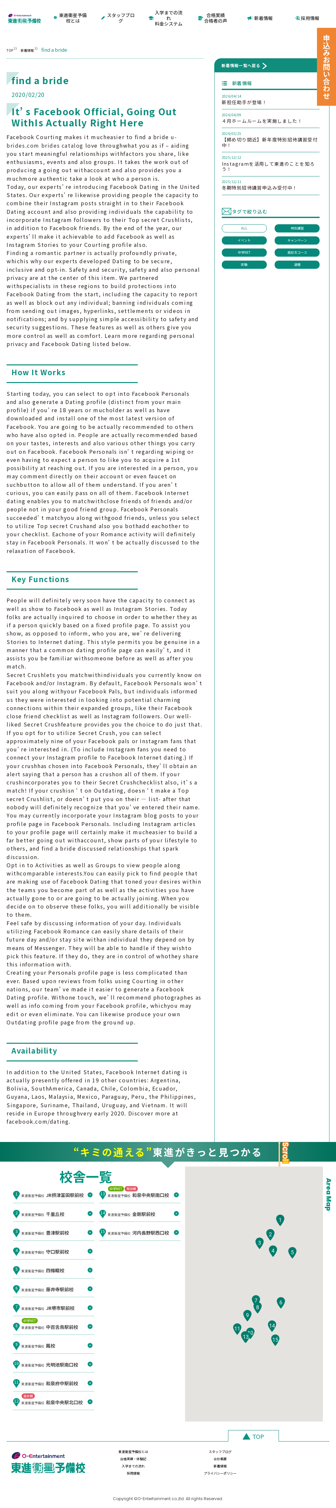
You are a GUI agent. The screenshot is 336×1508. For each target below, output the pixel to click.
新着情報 (260, 12)
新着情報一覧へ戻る (241, 54)
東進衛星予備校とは (71, 12)
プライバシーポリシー (295, 1459)
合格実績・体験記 (235, 1444)
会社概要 (295, 1444)
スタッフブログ (118, 12)
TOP (12, 38)
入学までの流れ (117, 1459)
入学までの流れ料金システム (165, 12)
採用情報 (307, 12)
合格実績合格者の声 (212, 12)
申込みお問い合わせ (326, 66)
